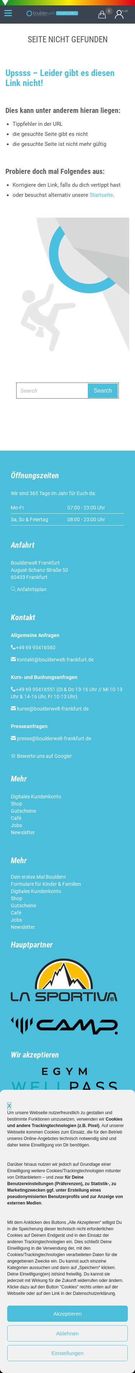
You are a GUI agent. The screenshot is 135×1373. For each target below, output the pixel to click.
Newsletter (23, 832)
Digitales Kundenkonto (36, 796)
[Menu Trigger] (8, 13)
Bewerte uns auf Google (43, 756)
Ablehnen (67, 1333)
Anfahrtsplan (31, 589)
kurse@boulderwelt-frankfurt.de (53, 709)
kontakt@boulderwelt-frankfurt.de (55, 659)
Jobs (16, 825)
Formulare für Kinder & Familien (46, 884)
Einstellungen (67, 1353)
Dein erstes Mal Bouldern (38, 877)
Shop (16, 804)
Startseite (101, 195)
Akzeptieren (67, 1314)
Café (16, 818)
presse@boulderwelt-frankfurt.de (54, 738)
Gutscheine (23, 811)
